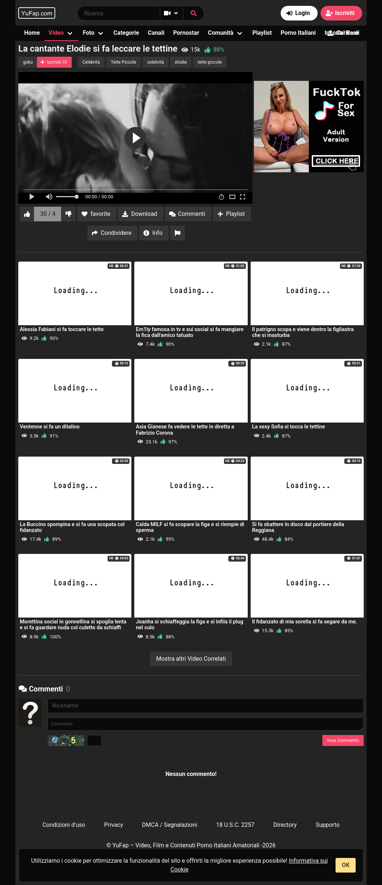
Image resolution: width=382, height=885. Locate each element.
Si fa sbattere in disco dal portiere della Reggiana (298, 527)
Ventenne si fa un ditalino (50, 427)
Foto (88, 32)
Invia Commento (343, 740)
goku (28, 62)
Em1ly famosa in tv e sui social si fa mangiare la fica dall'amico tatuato (189, 332)
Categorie (126, 32)
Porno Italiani (298, 32)
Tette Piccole (123, 62)
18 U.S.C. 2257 (235, 824)
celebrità (155, 62)
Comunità (220, 32)
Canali (156, 32)
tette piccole (210, 62)
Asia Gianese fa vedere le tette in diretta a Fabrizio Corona (185, 430)
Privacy (113, 824)
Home (32, 32)
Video (56, 32)
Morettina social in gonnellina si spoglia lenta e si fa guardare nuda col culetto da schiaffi (73, 625)
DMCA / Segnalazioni (169, 824)
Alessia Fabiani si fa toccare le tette (62, 329)
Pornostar (186, 32)
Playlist (262, 32)
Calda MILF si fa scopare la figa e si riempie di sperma (190, 527)
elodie (181, 62)
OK (345, 865)
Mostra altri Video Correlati (191, 658)
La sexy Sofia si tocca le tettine (288, 427)
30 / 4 (48, 213)
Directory (285, 824)
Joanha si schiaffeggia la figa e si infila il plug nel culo (189, 625)
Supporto (328, 824)
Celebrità (91, 62)
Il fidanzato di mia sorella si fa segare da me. (304, 622)
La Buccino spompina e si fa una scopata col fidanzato (72, 527)
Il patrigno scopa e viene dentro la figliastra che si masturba (303, 332)
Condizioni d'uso (63, 824)
